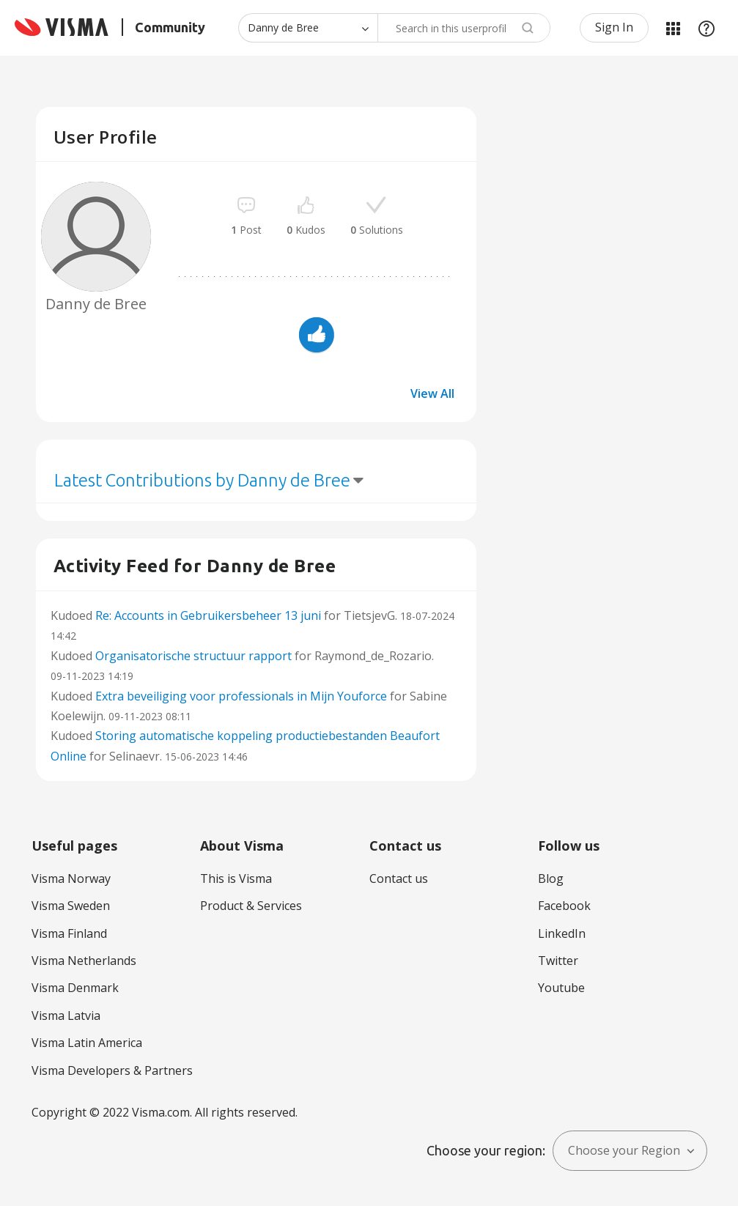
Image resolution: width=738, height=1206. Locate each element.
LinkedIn (562, 933)
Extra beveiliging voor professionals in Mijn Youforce (241, 696)
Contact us (398, 878)
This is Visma (236, 878)
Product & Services (251, 906)
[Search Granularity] (307, 27)
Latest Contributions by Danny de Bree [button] (202, 480)
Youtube (561, 988)
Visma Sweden (71, 906)
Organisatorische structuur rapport (193, 656)
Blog (551, 878)
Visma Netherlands (84, 960)
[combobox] (463, 27)
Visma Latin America (87, 1043)
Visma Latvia (66, 1015)
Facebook (564, 906)
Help (706, 28)
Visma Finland (69, 933)
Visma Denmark (75, 988)
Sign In (614, 27)
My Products (673, 28)
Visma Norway (71, 878)
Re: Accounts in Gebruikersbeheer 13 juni (208, 615)
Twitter (558, 960)
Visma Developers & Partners (112, 1070)
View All (432, 393)
